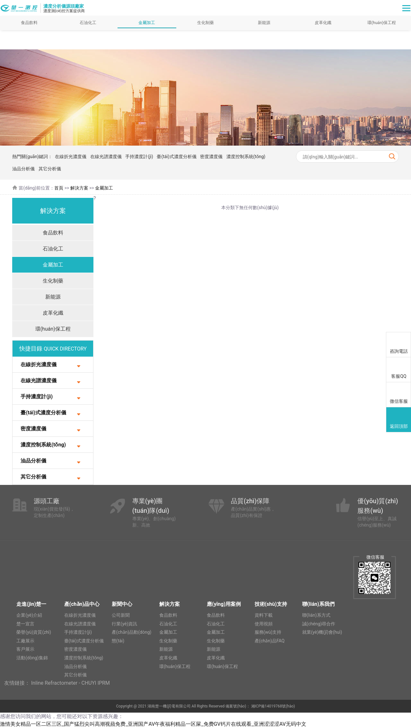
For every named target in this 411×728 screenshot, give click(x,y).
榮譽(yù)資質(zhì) (33, 632)
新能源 (264, 22)
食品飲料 (29, 22)
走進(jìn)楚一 (31, 604)
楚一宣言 (25, 623)
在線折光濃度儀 (70, 156)
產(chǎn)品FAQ (270, 640)
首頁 (58, 187)
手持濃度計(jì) (139, 156)
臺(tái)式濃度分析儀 (176, 156)
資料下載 (264, 615)
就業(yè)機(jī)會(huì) (322, 632)
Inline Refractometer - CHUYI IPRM (70, 683)
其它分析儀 (50, 168)
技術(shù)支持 (271, 604)
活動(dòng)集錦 (32, 657)
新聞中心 (122, 604)
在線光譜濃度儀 (106, 156)
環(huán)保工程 (53, 329)
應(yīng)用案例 (224, 604)
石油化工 (88, 22)
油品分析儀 (23, 168)
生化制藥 (205, 22)
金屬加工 (146, 22)
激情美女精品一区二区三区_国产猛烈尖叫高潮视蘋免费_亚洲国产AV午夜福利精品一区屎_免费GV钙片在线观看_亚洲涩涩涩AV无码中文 (153, 724)
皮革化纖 (323, 22)
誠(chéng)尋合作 (319, 623)
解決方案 (79, 187)
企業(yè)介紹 (29, 615)
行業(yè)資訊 (124, 623)
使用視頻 (264, 623)
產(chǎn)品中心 (82, 604)
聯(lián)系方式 (316, 615)
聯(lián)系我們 (318, 604)
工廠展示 (25, 640)
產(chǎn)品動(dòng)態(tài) (132, 636)
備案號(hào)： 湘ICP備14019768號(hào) (260, 706)
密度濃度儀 (211, 156)
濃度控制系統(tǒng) (246, 156)
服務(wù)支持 (268, 632)
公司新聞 (121, 615)
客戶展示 (25, 649)
